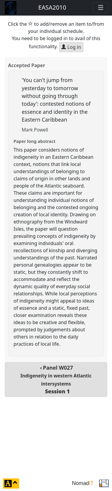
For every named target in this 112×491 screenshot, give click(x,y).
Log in (71, 47)
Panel (55, 379)
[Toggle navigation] (100, 7)
